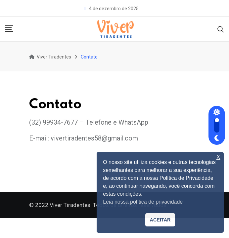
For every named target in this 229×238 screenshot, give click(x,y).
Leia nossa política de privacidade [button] (143, 202)
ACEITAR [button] (160, 219)
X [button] (218, 157)
